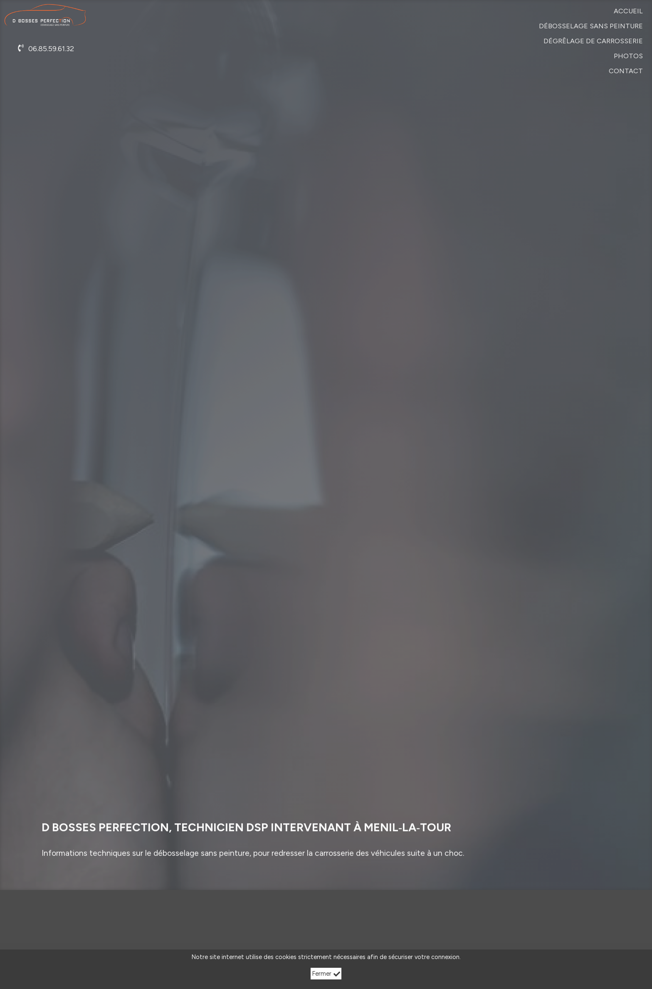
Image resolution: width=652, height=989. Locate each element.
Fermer (326, 973)
